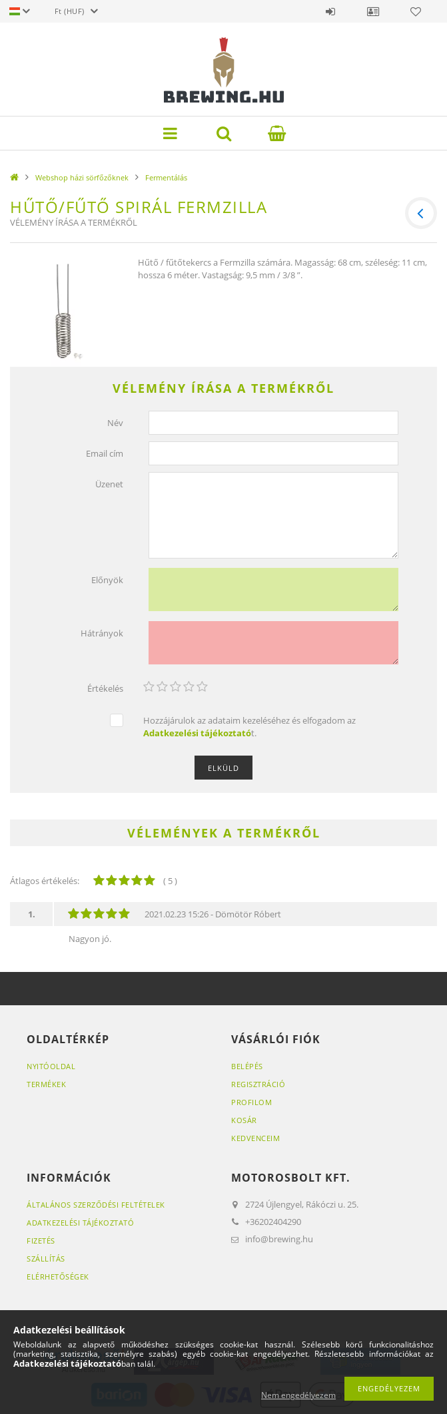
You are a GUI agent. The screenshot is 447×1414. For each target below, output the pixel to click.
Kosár (244, 1116)
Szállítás (46, 1255)
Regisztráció (258, 1080)
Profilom (251, 1098)
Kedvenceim (255, 1134)
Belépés (330, 11)
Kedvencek (415, 11)
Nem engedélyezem (298, 1395)
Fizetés (41, 1237)
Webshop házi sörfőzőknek (82, 177)
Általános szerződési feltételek (96, 1201)
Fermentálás (166, 177)
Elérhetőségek (58, 1273)
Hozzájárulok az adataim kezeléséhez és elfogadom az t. (249, 723)
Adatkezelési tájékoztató (80, 1219)
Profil (373, 11)
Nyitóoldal (51, 1062)
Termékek (46, 1080)
